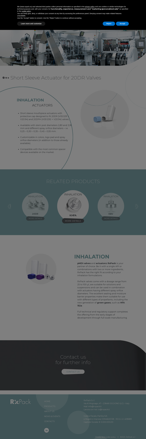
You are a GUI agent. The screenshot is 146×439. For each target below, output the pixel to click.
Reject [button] (108, 433)
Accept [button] (122, 433)
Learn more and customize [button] (31, 433)
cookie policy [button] (26, 420)
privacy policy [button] (90, 416)
